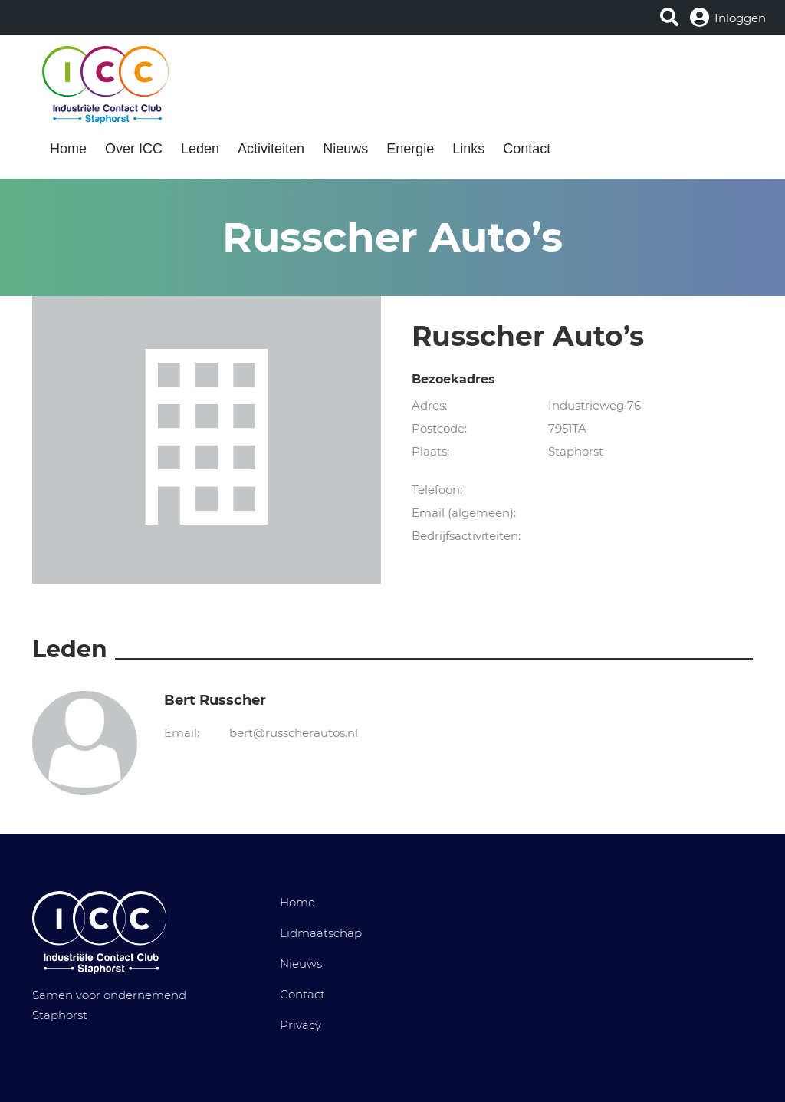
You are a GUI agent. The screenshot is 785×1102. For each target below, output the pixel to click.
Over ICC (134, 148)
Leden (200, 148)
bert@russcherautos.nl (293, 732)
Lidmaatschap (321, 933)
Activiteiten (271, 148)
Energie (410, 148)
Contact (526, 148)
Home (68, 148)
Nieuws (345, 148)
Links (468, 148)
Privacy (300, 1025)
